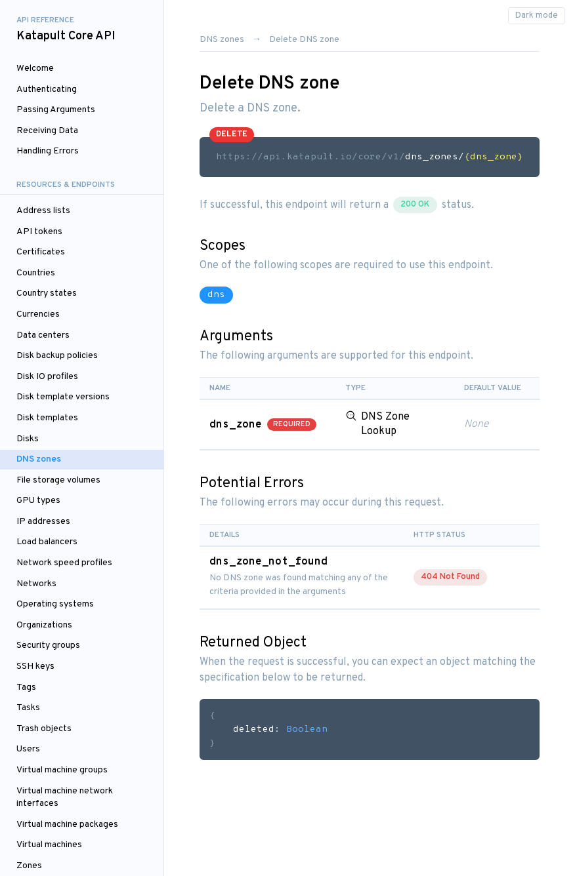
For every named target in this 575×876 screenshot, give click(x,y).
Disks (27, 439)
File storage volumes (58, 480)
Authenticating (46, 89)
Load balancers (46, 542)
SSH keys (35, 666)
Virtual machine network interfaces (64, 798)
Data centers (43, 335)
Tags (26, 687)
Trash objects (44, 728)
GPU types (38, 500)
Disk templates (47, 418)
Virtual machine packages (67, 824)
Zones (29, 865)
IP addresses (43, 521)
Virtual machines (49, 844)
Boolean (307, 729)
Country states (46, 293)
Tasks (28, 707)
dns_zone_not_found (268, 561)
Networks (36, 583)
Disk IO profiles (47, 376)
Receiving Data (47, 130)
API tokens (39, 231)
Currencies (38, 314)
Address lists (43, 210)
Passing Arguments (55, 109)
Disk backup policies (57, 355)
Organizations (44, 625)
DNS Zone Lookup (385, 424)
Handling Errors (47, 151)
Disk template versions (63, 397)
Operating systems (55, 604)
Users (28, 749)
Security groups (48, 645)
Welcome (35, 68)
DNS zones (38, 459)
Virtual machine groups (62, 770)
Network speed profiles (64, 562)
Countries (35, 273)
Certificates (40, 252)
